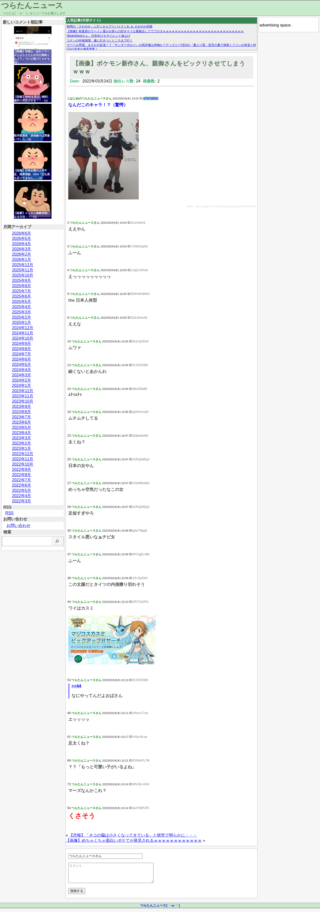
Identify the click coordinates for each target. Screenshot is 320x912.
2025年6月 (21, 296)
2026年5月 (21, 238)
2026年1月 (21, 259)
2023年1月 (21, 448)
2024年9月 (21, 343)
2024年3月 (21, 375)
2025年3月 (21, 312)
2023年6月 (21, 422)
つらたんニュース (32, 5)
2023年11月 (22, 396)
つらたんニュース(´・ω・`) (160, 909)
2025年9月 (21, 280)
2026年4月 (21, 244)
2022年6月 (21, 485)
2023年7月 (21, 417)
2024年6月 (21, 359)
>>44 (76, 686)
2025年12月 (22, 265)
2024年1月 (21, 385)
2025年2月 (21, 317)
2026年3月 (21, 249)
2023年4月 (21, 433)
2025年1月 (21, 322)
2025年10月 (22, 275)
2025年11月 (22, 270)
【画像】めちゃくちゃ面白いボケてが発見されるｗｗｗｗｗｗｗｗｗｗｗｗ (134, 840)
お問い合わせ (18, 525)
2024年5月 (21, 364)
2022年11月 (22, 459)
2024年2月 (21, 380)
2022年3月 (21, 501)
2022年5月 (21, 490)
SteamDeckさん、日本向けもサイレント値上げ (98, 35)
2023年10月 (22, 401)
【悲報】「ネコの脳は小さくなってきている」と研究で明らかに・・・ (133, 835)
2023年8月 (21, 412)
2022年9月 (21, 469)
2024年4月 (21, 370)
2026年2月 (21, 254)
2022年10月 (22, 464)
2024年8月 (21, 349)
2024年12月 (22, 328)
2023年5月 (21, 427)
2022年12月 (22, 454)
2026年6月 (21, 233)
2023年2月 (21, 443)
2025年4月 (21, 307)
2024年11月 (22, 333)
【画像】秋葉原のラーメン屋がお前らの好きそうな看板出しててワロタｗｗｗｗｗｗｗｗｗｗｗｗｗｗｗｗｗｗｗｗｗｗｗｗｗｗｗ (155, 31)
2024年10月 (22, 338)
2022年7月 (21, 480)
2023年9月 (21, 406)
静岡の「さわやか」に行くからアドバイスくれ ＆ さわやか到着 (109, 26)
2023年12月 (22, 391)
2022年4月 (21, 496)
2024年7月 (21, 354)
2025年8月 (21, 286)
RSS (9, 513)
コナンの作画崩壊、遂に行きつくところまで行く (100, 40)
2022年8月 (21, 475)
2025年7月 (21, 291)
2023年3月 (21, 438)
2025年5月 (21, 301)
